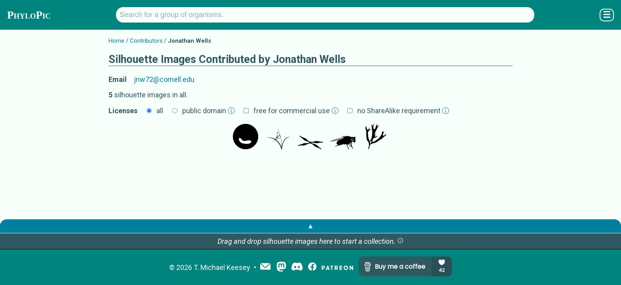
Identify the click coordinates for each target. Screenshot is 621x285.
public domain (208, 110)
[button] (400, 241)
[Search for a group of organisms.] (325, 15)
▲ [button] (310, 226)
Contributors (146, 40)
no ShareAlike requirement (403, 110)
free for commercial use (296, 110)
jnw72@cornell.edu (164, 79)
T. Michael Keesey (222, 267)
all (159, 110)
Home (116, 40)
